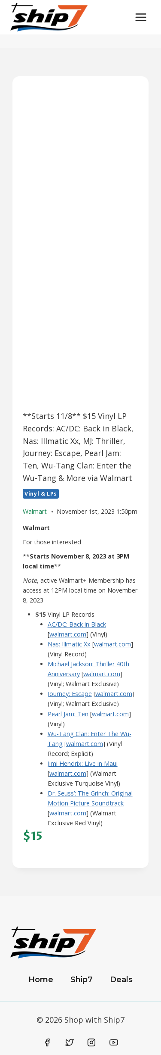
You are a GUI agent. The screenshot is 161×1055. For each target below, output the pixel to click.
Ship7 (81, 979)
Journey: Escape (70, 694)
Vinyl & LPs (40, 493)
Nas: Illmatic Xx (69, 644)
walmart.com (67, 634)
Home (40, 979)
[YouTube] (113, 1042)
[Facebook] (47, 1042)
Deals (121, 979)
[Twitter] (69, 1042)
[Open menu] (141, 17)
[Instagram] (91, 1042)
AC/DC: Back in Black (77, 624)
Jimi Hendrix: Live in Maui (83, 763)
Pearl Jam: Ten (68, 714)
